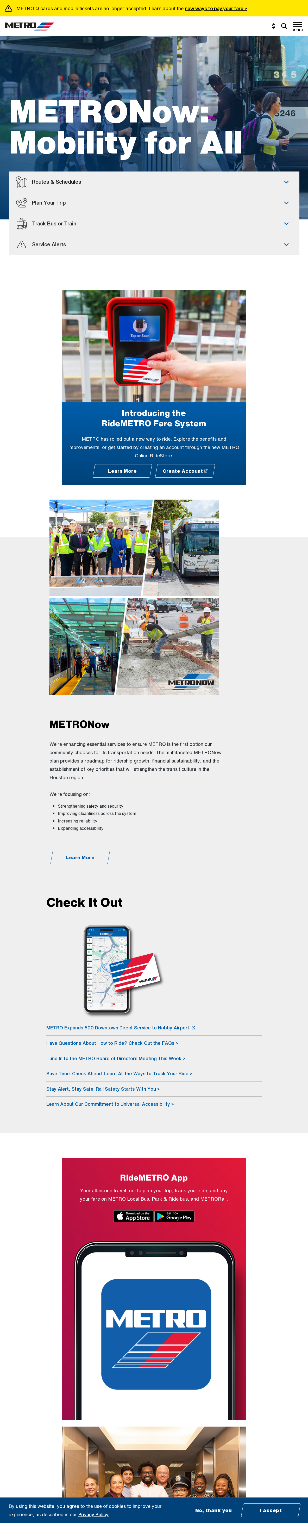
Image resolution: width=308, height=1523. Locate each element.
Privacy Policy (93, 1514)
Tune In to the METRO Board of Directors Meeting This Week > (115, 1058)
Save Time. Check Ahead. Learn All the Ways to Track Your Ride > (119, 1073)
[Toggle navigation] (297, 26)
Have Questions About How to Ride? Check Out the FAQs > (112, 1043)
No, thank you (213, 1510)
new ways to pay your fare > (216, 8)
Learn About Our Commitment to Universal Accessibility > (110, 1104)
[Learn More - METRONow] (80, 857)
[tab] (154, 181)
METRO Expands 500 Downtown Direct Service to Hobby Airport (120, 1027)
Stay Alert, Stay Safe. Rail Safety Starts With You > (103, 1088)
